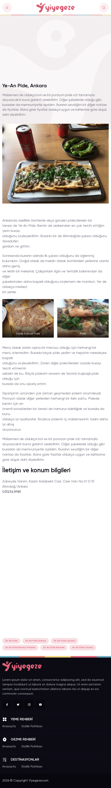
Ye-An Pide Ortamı (82, 647)
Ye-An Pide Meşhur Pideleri (20, 647)
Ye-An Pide (11, 641)
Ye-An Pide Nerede (54, 647)
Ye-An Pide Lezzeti (64, 641)
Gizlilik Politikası (31, 726)
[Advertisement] (55, 51)
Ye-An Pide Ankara (35, 641)
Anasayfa (9, 726)
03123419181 (11, 492)
